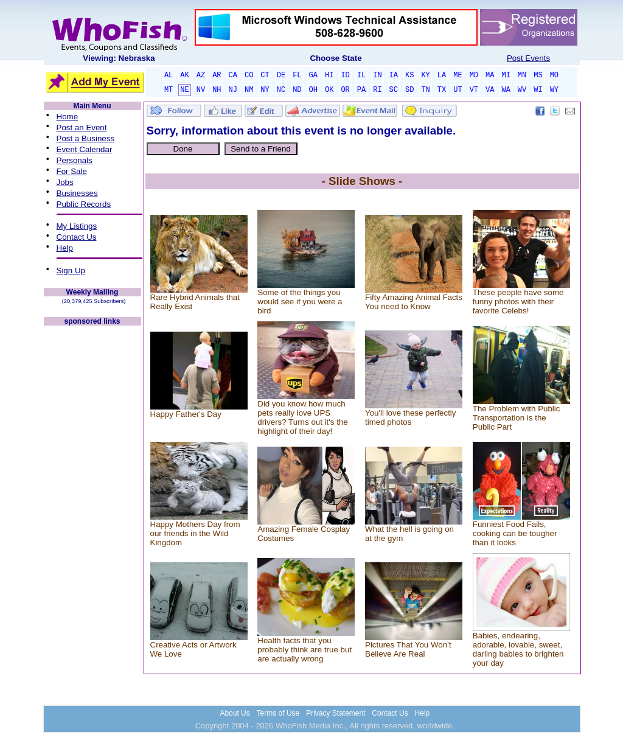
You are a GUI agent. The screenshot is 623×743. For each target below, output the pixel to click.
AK (184, 75)
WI (538, 90)
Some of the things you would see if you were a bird (299, 301)
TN (425, 90)
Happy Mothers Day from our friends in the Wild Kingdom (195, 533)
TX (441, 90)
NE (184, 90)
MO (554, 75)
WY (554, 90)
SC (393, 90)
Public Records (84, 204)
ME (457, 75)
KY (425, 75)
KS (409, 75)
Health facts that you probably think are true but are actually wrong (304, 649)
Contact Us (77, 237)
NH (216, 90)
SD (409, 90)
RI (377, 90)
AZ (201, 75)
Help (65, 248)
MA (490, 75)
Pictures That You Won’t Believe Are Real (408, 649)
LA (441, 75)
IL (361, 75)
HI (329, 75)
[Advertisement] (92, 509)
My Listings (77, 226)
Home (67, 116)
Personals (74, 160)
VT (474, 90)
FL (297, 75)
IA (393, 75)
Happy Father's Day (185, 414)
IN (377, 75)
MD (474, 75)
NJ (233, 90)
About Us (234, 713)
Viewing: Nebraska (119, 58)
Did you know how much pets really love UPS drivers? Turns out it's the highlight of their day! (302, 417)
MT (168, 90)
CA (233, 75)
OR (345, 90)
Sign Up (71, 270)
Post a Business (86, 138)
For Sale (72, 171)
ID (345, 75)
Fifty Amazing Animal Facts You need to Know (413, 302)
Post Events (528, 58)
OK (329, 90)
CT (264, 75)
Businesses (77, 193)
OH (313, 90)
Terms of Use (278, 713)
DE (281, 75)
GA (313, 75)
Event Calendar (85, 149)
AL (168, 75)
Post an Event (82, 127)
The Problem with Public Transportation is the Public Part (516, 417)
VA (490, 90)
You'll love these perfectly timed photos (410, 417)
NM (249, 90)
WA (505, 90)
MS (538, 75)
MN (522, 75)
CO (249, 75)
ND (297, 90)
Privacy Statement (335, 713)
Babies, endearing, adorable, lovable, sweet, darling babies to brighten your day (518, 649)
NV (201, 90)
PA (361, 90)
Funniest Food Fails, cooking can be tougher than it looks (515, 533)
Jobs (65, 182)
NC (281, 90)
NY (264, 90)
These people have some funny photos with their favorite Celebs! (518, 301)
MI (505, 75)
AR (216, 75)
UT (457, 90)
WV (522, 90)
